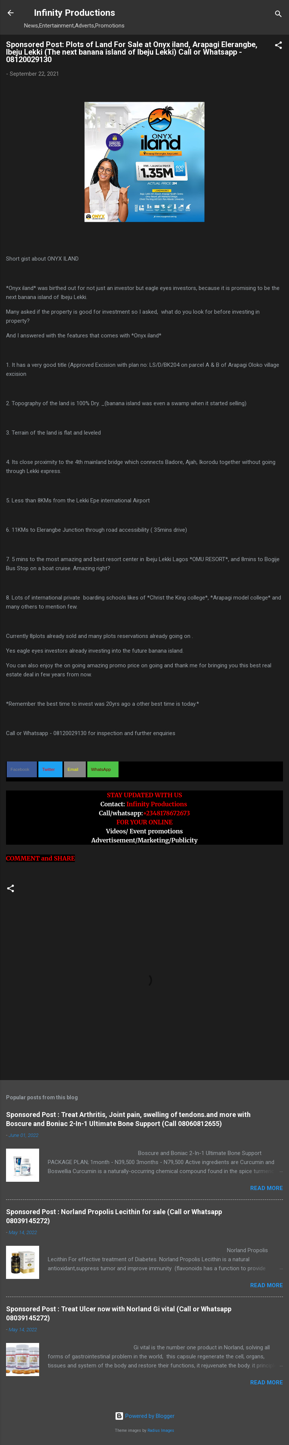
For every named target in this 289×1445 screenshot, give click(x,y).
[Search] (278, 15)
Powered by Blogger (145, 1416)
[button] (278, 46)
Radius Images (161, 1430)
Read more (266, 1188)
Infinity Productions (74, 13)
